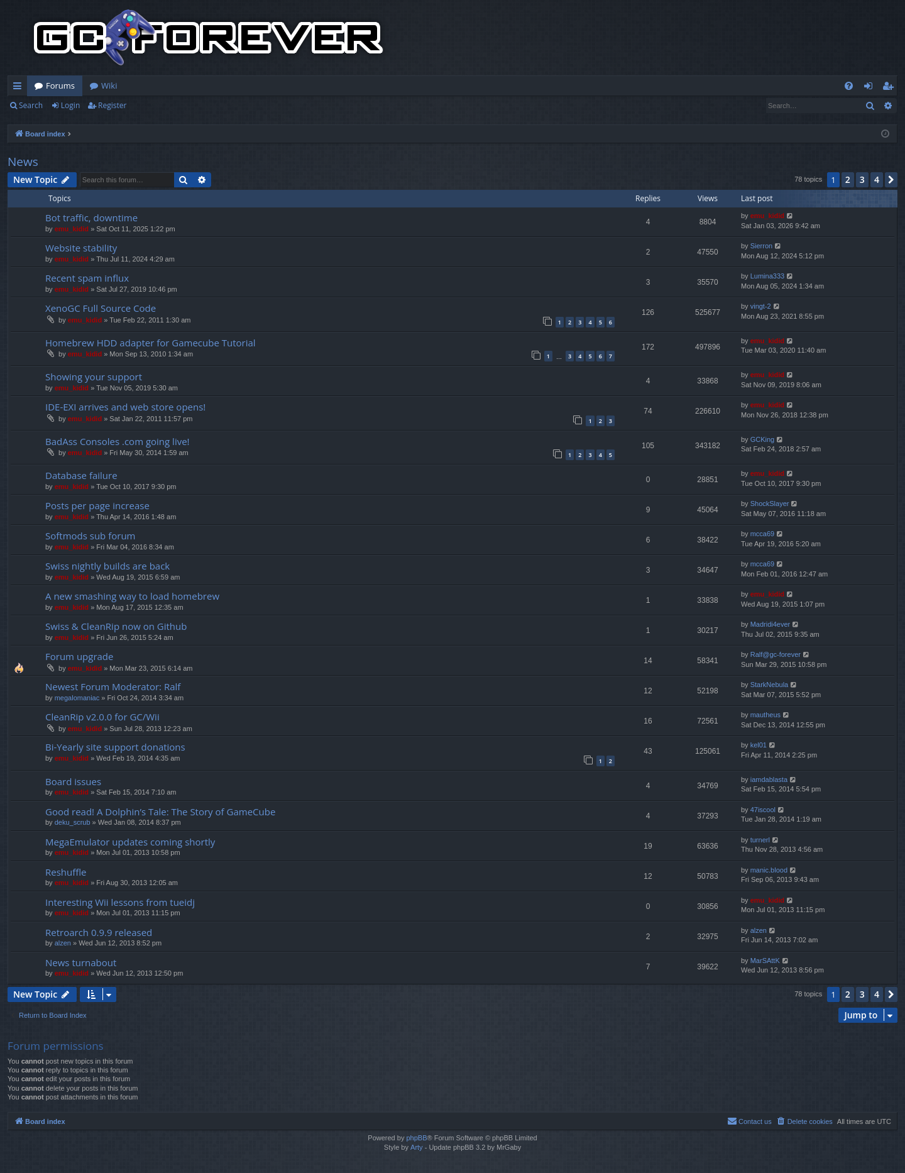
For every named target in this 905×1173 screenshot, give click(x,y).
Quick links (20, 88)
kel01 (758, 745)
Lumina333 (767, 276)
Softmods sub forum (90, 535)
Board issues (73, 781)
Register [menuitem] (890, 88)
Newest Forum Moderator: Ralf (112, 686)
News (23, 161)
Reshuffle (66, 872)
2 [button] (847, 179)
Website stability (81, 247)
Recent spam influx (87, 278)
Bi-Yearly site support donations (115, 747)
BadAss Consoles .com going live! (117, 441)
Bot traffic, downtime (91, 217)
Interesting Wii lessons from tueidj (120, 902)
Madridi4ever (770, 624)
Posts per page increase (97, 505)
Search (31, 105)
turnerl (760, 840)
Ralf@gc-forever (775, 654)
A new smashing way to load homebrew (132, 596)
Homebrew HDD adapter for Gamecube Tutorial (150, 342)
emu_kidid (72, 229)
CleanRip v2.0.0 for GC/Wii (102, 716)
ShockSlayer (769, 503)
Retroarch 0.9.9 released (98, 932)
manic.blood (768, 870)
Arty (416, 1147)
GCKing (762, 439)
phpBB (416, 1138)
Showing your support (93, 376)
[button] (891, 179)
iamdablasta (768, 779)
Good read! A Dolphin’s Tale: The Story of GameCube (160, 811)
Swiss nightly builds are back (107, 565)
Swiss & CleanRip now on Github (116, 626)
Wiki (109, 85)
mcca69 (762, 533)
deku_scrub (72, 822)
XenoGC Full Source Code (100, 308)
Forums (60, 85)
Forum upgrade (79, 656)
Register (112, 105)
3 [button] (862, 179)
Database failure (81, 475)
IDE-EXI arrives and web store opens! (125, 406)
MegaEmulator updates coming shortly (130, 841)
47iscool (763, 809)
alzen (63, 943)
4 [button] (876, 179)
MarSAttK (765, 960)
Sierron (761, 246)
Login (70, 105)
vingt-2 (760, 306)
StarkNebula (769, 684)
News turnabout (80, 962)
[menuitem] (848, 85)
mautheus (765, 715)
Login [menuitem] (871, 88)
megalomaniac (77, 698)
